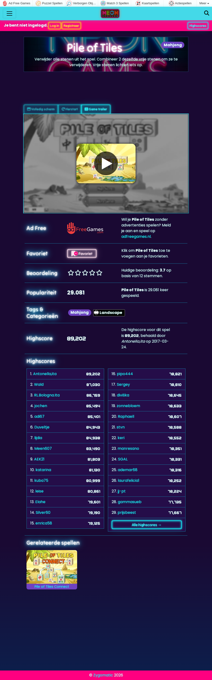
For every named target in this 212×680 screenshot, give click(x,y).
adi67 (39, 416)
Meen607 (43, 448)
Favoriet (81, 253)
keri (121, 438)
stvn (121, 427)
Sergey (123, 384)
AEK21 (39, 459)
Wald (39, 384)
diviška (123, 395)
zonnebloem (128, 406)
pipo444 (125, 374)
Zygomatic (103, 675)
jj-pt (122, 491)
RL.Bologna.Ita (47, 395)
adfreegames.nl (136, 236)
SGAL (123, 459)
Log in (54, 25)
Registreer (71, 25)
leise (39, 491)
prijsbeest (127, 512)
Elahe (40, 502)
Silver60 (43, 512)
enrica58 (43, 523)
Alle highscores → (147, 524)
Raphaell (126, 416)
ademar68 (127, 470)
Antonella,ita (45, 374)
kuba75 (41, 480)
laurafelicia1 (128, 480)
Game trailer (96, 109)
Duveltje (41, 427)
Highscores (198, 25)
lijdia (38, 438)
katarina (43, 470)
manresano (128, 448)
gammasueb (129, 502)
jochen (41, 406)
